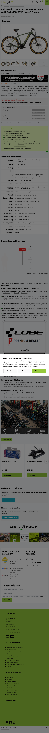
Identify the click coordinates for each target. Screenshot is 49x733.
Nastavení (24, 371)
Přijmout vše (38, 371)
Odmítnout (10, 371)
